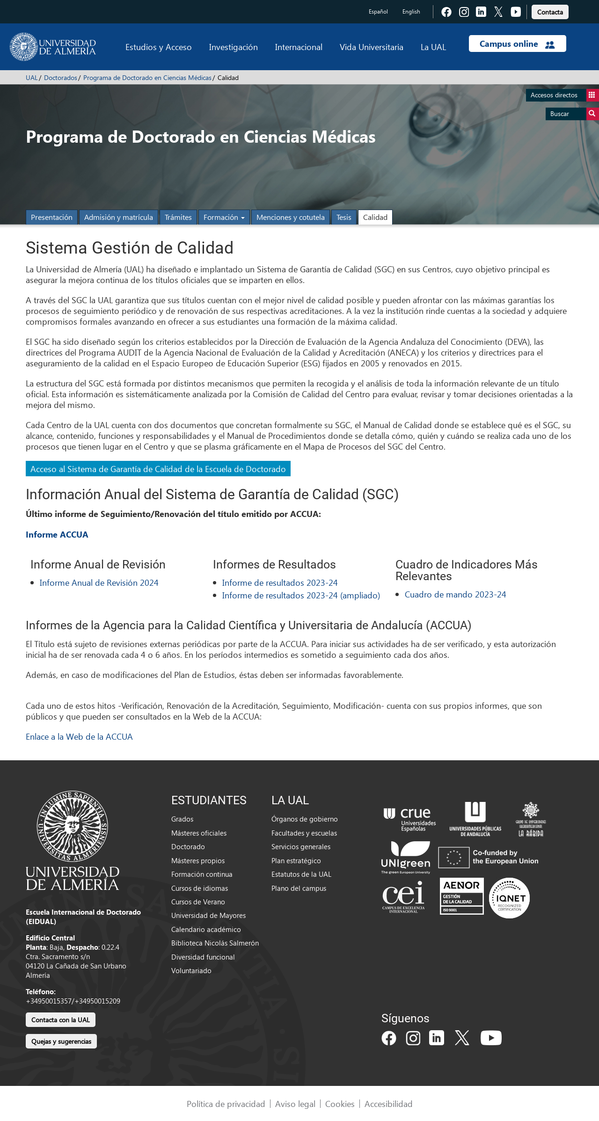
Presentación (52, 217)
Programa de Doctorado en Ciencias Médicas (147, 77)
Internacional (298, 46)
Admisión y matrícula (118, 217)
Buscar (574, 114)
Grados (182, 818)
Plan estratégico (296, 860)
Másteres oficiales (198, 832)
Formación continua (202, 874)
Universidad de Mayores (208, 915)
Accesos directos (565, 95)
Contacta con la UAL (60, 1019)
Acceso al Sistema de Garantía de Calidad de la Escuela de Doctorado (158, 468)
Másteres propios (198, 860)
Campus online (517, 43)
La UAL (433, 46)
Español (378, 11)
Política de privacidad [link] (226, 1103)
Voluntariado (191, 970)
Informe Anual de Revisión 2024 (99, 582)
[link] (550, 10)
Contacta (550, 11)
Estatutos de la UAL (301, 874)
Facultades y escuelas (304, 832)
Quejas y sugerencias (61, 1041)
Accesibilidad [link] (389, 1103)
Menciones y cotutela (290, 217)
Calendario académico (206, 929)
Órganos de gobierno (304, 818)
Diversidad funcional (203, 956)
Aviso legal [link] (295, 1103)
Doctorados (60, 77)
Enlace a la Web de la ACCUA (79, 736)
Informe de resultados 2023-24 (280, 582)
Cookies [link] (340, 1103)
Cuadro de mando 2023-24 (455, 594)
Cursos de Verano (198, 901)
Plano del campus (298, 888)
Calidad (375, 217)
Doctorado (188, 846)
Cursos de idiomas (199, 888)
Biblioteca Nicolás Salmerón (215, 942)
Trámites (178, 217)
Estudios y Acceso (158, 46)
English (411, 11)
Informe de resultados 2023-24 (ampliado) (301, 595)
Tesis (343, 217)
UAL (32, 77)
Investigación (233, 46)
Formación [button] (224, 217)
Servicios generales (300, 846)
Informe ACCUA (57, 534)
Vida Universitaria (371, 46)
